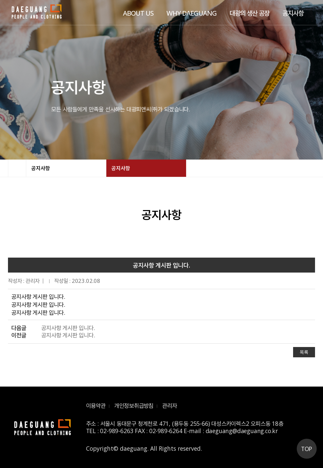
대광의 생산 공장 (249, 13)
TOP (306, 449)
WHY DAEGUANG (191, 13)
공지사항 (293, 13)
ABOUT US (138, 13)
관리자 (169, 406)
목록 (304, 352)
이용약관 (96, 406)
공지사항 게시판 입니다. (68, 328)
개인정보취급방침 (134, 406)
